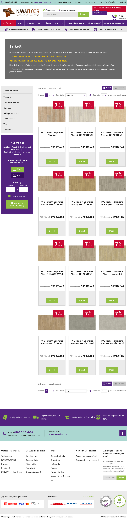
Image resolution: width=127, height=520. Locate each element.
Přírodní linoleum (75, 23)
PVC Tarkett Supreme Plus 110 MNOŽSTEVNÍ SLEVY (52, 342)
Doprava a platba (32, 460)
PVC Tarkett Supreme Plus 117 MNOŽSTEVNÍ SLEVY (112, 134)
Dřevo (48, 23)
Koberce (59, 23)
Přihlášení (122, 2)
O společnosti (55, 460)
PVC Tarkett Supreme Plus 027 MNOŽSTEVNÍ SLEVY (52, 134)
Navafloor (21, 9)
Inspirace (78, 2)
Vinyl (20, 23)
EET (52, 480)
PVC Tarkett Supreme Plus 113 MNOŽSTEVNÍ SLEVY (52, 273)
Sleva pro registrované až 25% (86, 456)
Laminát (30, 23)
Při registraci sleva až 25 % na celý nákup (106, 9)
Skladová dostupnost (33, 472)
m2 (16, 175)
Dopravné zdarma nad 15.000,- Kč (87, 460)
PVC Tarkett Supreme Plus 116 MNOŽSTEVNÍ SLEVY (52, 203)
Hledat (83, 14)
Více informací (88, 496)
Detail (52, 161)
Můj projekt (49, 10)
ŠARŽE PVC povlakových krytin (12, 472)
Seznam (119, 88)
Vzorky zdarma (6, 456)
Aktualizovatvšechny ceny (17, 204)
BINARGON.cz (120, 517)
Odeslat (121, 477)
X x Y (17, 169)
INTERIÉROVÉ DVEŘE (107, 2)
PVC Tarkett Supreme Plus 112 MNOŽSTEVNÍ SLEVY (82, 273)
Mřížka (107, 88)
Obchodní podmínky (58, 456)
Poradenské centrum (64, 2)
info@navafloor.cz (58, 434)
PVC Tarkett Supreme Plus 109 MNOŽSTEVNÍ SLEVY (82, 342)
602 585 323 (23, 432)
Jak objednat (5, 468)
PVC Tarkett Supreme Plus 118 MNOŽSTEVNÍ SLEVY (82, 134)
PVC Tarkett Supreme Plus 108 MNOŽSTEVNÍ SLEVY (112, 342)
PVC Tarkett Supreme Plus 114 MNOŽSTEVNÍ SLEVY (112, 203)
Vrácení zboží (31, 468)
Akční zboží (8, 23)
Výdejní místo (31, 464)
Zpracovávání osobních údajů (61, 476)
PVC (39, 23)
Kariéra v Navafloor (58, 472)
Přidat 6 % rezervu (19, 196)
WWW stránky (105, 517)
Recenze (54, 468)
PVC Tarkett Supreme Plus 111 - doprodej (112, 273)
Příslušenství (94, 23)
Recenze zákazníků (67, 10)
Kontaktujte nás (90, 2)
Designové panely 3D (114, 23)
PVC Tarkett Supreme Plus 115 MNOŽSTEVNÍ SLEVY (82, 203)
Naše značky (55, 464)
